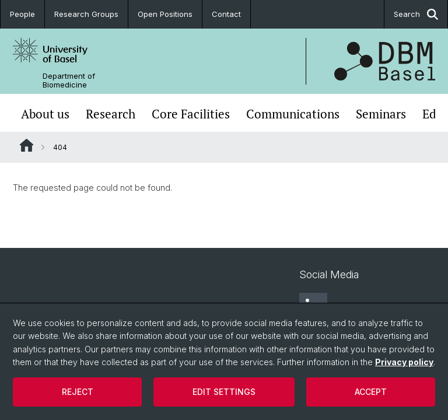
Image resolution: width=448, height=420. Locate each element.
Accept (371, 392)
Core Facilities (191, 114)
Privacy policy (404, 362)
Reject (77, 392)
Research (110, 114)
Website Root (26, 145)
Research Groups (86, 14)
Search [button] (416, 14)
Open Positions (165, 14)
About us (45, 114)
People (22, 14)
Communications (293, 114)
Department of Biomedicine (69, 80)
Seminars (381, 114)
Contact (226, 14)
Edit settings (224, 392)
